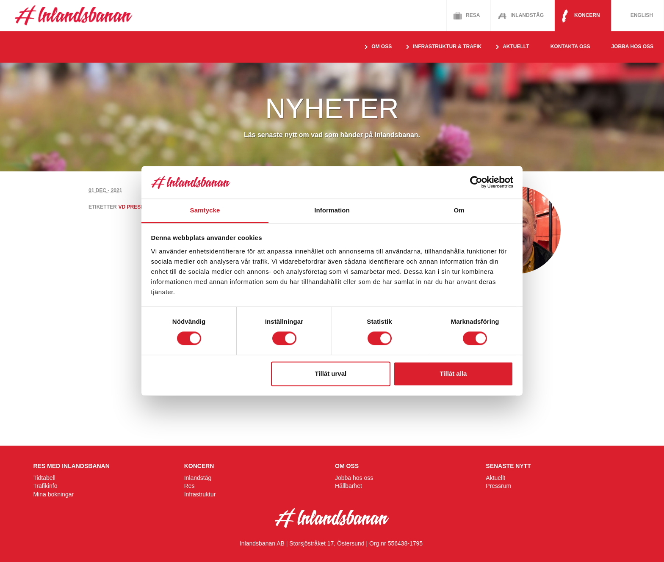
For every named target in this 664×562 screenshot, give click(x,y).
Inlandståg (527, 15)
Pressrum (498, 485)
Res (189, 485)
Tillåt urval (330, 373)
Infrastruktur (200, 494)
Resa (473, 15)
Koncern (587, 15)
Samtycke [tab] (205, 210)
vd (122, 207)
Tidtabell (44, 477)
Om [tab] (459, 210)
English (642, 15)
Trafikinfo (45, 485)
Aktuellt (495, 477)
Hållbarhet (348, 485)
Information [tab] (332, 210)
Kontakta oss (570, 47)
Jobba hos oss (632, 47)
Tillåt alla (453, 373)
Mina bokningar (53, 494)
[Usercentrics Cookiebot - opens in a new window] (476, 182)
